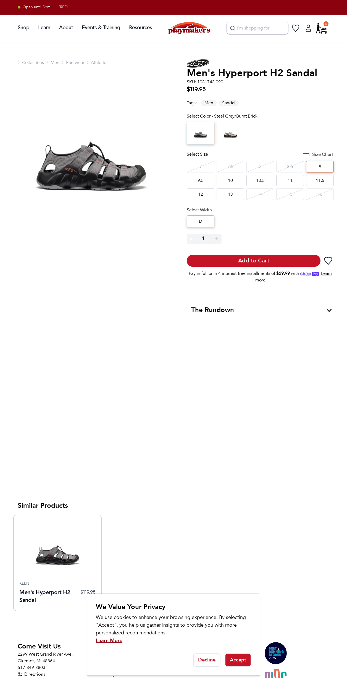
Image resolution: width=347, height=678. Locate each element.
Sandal (228, 103)
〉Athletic (96, 63)
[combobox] (257, 28)
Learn (44, 27)
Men (208, 103)
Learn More (109, 640)
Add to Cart (253, 260)
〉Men (52, 63)
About (66, 27)
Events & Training (101, 27)
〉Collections (31, 63)
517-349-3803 (31, 667)
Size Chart (318, 155)
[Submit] (232, 28)
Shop (23, 27)
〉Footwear (73, 63)
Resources (140, 27)
